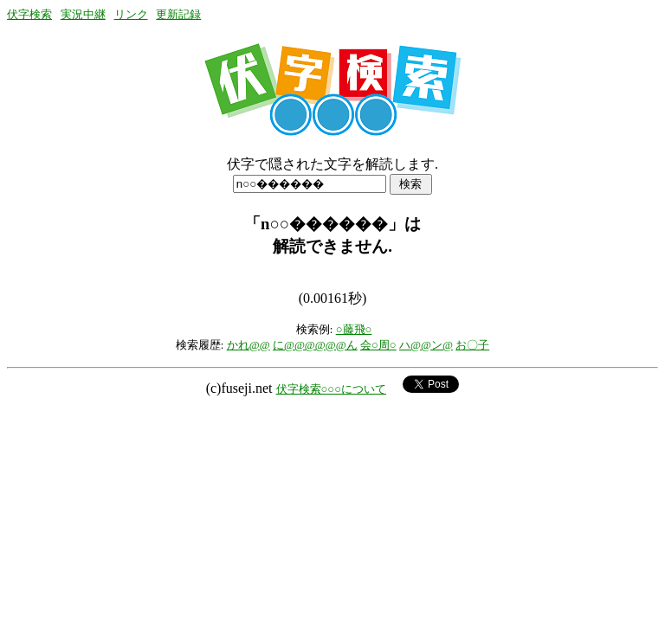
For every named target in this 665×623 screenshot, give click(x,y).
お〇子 (472, 344)
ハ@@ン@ (426, 344)
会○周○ (378, 344)
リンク (131, 14)
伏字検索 (29, 14)
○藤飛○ (354, 329)
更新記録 (178, 14)
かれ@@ (248, 344)
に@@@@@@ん (315, 344)
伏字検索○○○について (331, 388)
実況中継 (83, 14)
